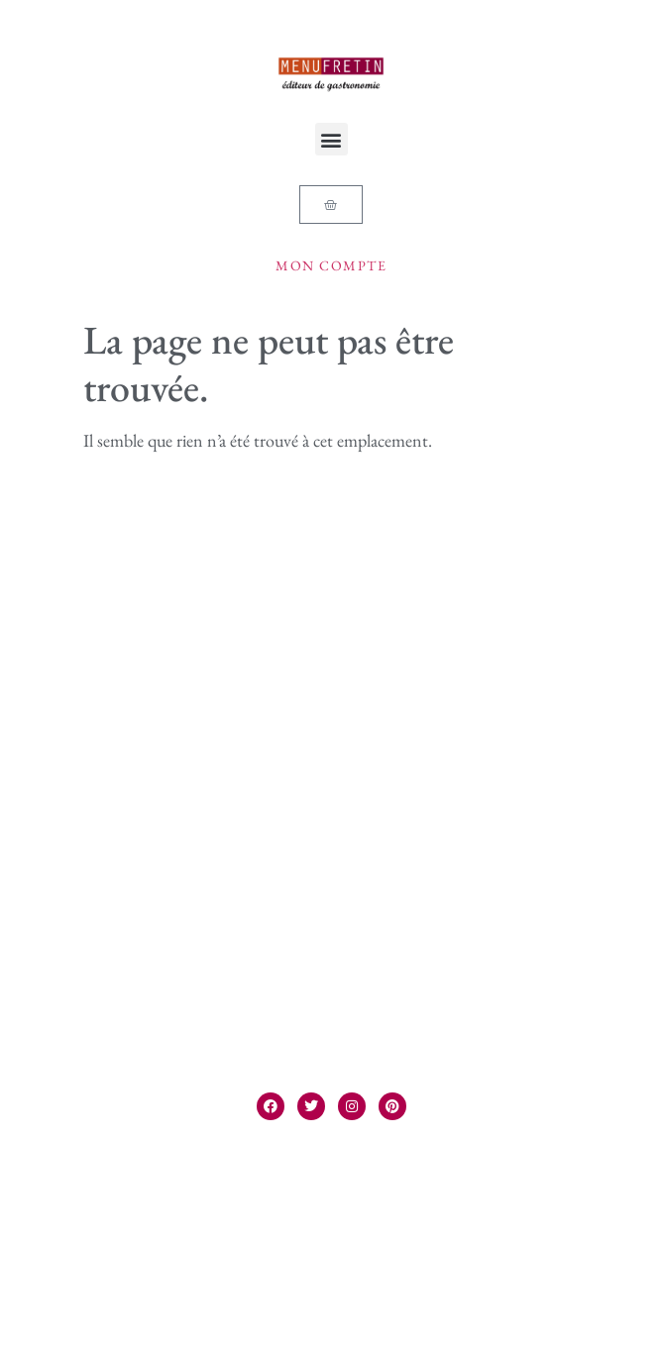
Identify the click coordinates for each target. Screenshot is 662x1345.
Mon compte (331, 265)
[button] (331, 139)
